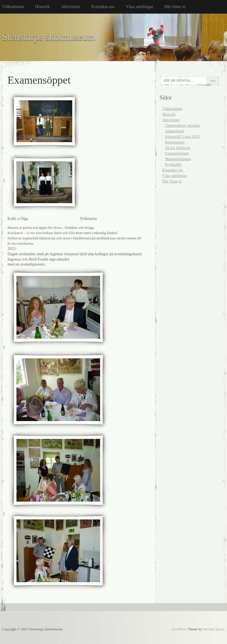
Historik (42, 6)
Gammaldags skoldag (182, 125)
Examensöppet (177, 153)
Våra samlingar (139, 6)
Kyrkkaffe (173, 164)
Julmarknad (174, 131)
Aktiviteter (70, 6)
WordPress (179, 629)
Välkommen (13, 6)
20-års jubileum (177, 147)
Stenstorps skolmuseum (48, 37)
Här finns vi (174, 6)
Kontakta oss (103, 6)
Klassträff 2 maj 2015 (182, 136)
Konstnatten (175, 142)
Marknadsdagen (178, 159)
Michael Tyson (213, 629)
